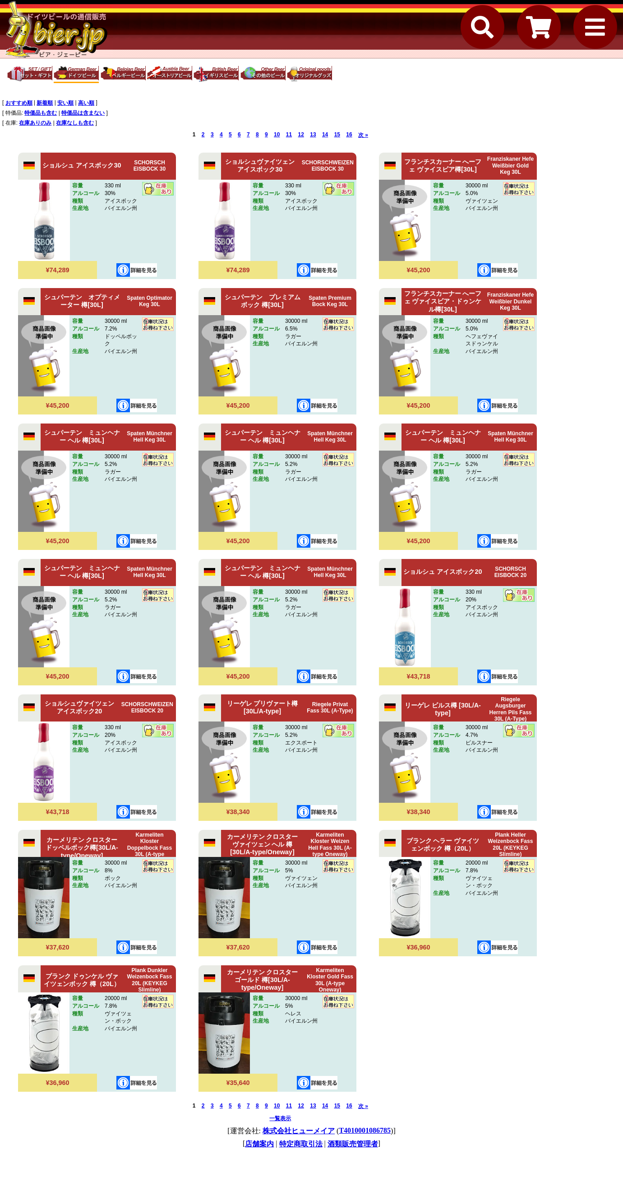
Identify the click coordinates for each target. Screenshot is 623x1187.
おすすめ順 (18, 103)
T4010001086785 (365, 1130)
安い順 (65, 103)
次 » (363, 135)
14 (325, 134)
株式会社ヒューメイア (299, 1131)
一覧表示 (280, 1118)
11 (289, 134)
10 (277, 134)
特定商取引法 (301, 1144)
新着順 (45, 103)
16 (349, 134)
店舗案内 (259, 1144)
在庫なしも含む (75, 123)
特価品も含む (40, 113)
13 (313, 134)
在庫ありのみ (35, 123)
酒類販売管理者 (353, 1144)
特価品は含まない (83, 113)
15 (337, 134)
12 (301, 134)
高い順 (86, 103)
